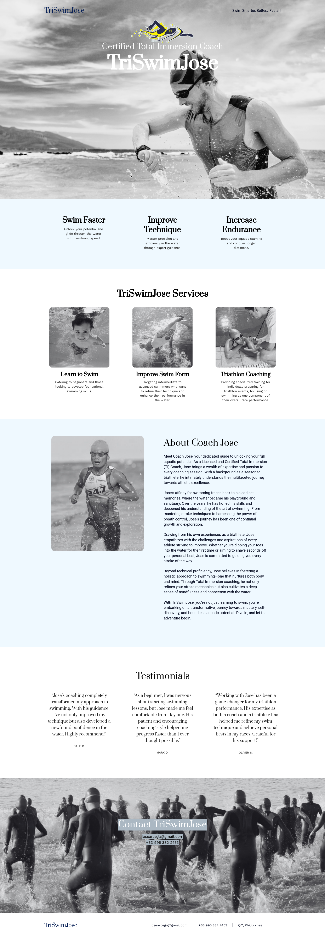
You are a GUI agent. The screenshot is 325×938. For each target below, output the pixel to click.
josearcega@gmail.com (169, 925)
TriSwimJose (64, 10)
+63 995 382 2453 (213, 925)
